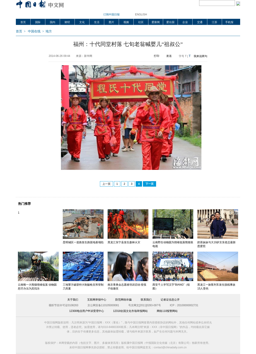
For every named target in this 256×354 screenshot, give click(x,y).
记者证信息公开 (170, 299)
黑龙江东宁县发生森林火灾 (124, 242)
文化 (82, 22)
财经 (67, 22)
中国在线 (34, 31)
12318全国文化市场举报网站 (130, 311)
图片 (111, 22)
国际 (38, 22)
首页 (23, 22)
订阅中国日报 (111, 14)
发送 (169, 56)
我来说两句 (200, 56)
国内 (52, 22)
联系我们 (146, 299)
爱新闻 (156, 22)
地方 (49, 31)
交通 (200, 22)
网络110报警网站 (167, 311)
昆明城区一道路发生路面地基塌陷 (83, 242)
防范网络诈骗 (123, 299)
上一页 (106, 183)
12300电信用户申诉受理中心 (86, 311)
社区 (141, 22)
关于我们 (72, 299)
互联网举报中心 (96, 299)
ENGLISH (141, 14)
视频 (126, 22)
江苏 (214, 22)
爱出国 (170, 22)
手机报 (229, 22)
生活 (96, 22)
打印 (156, 56)
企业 (185, 22)
